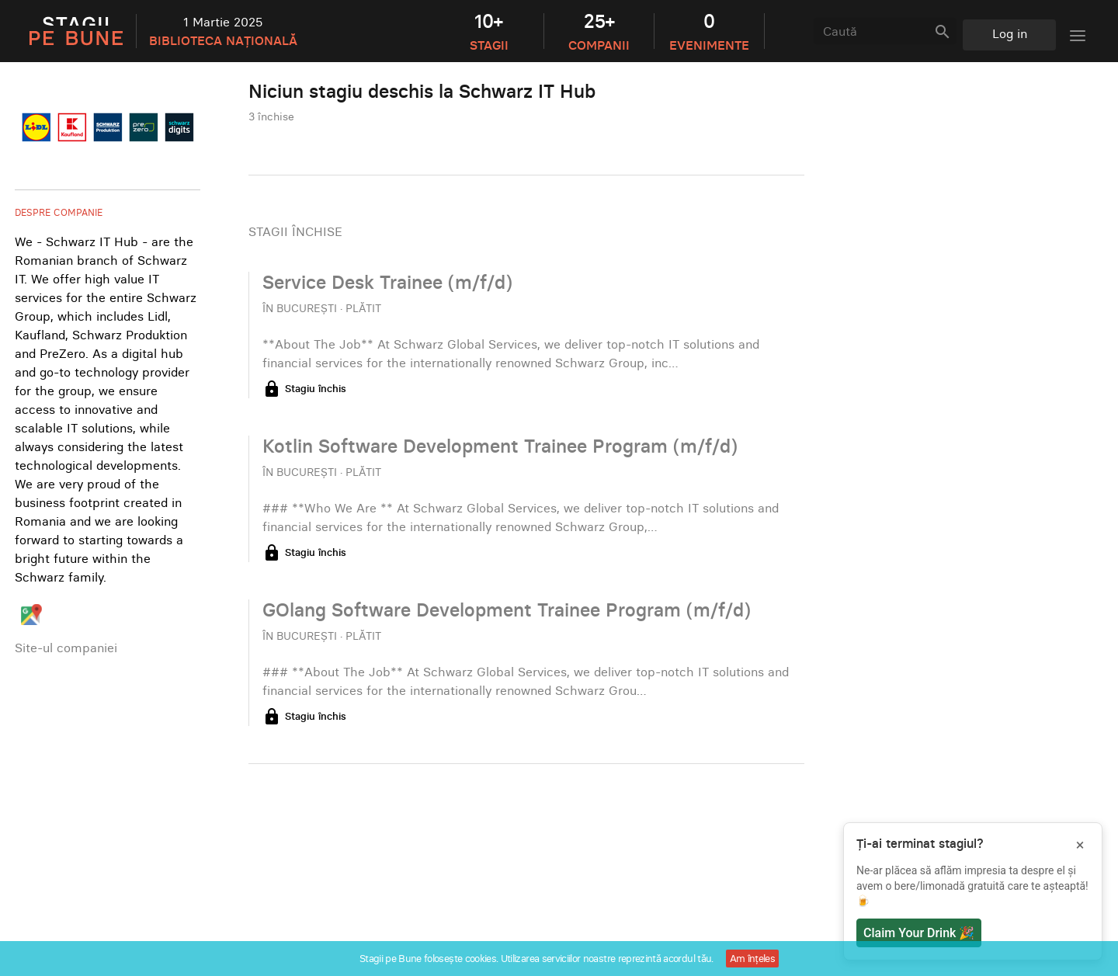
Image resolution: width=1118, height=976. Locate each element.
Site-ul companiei (66, 647)
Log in (1009, 33)
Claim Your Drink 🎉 (918, 933)
